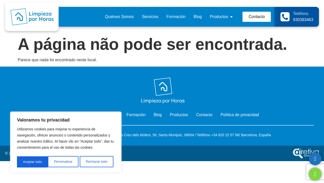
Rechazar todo (65, 162)
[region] (66, 143)
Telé (200, 135)
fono (206, 135)
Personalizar (32, 162)
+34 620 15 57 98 (224, 135)
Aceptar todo (99, 162)
